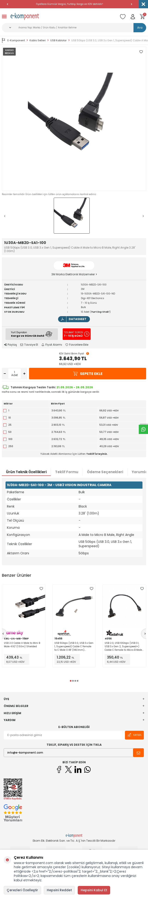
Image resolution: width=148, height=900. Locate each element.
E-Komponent (13, 40)
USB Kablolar (58, 40)
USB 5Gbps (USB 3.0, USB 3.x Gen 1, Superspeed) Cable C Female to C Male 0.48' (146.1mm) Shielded (73, 646)
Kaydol (134, 735)
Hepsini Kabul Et (94, 890)
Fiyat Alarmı (51, 345)
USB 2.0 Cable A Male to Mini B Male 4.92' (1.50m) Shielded (22, 644)
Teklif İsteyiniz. (97, 454)
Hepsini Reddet (59, 890)
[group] (74, 119)
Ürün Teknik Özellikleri (26, 471)
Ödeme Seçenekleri (105, 471)
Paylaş (10, 345)
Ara (139, 27)
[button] (7, 4)
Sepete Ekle (88, 373)
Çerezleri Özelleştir (22, 890)
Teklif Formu (66, 471)
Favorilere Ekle (76, 345)
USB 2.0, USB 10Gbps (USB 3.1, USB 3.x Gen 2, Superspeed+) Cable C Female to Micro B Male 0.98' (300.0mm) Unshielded (123, 646)
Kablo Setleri (38, 40)
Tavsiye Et (29, 345)
